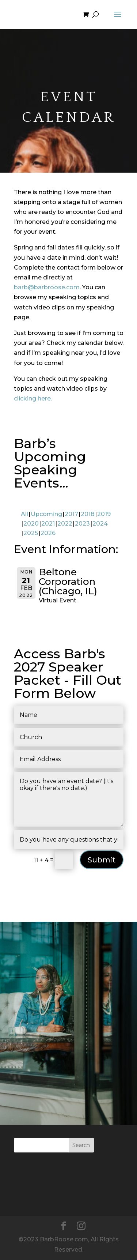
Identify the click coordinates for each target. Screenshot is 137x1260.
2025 (30, 533)
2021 (48, 523)
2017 (71, 514)
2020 (31, 523)
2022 (64, 523)
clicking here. (33, 398)
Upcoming (46, 514)
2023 (82, 523)
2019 (104, 514)
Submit (101, 859)
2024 (100, 523)
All (24, 514)
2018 (88, 514)
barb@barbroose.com (47, 287)
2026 (48, 533)
